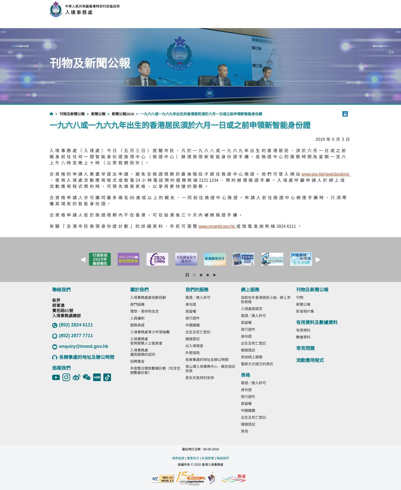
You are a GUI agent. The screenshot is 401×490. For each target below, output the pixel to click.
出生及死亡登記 (197, 332)
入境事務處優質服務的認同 (142, 352)
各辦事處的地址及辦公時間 (83, 357)
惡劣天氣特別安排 (199, 378)
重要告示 (193, 458)
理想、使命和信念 (144, 311)
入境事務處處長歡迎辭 (148, 297)
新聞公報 (98, 114)
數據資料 (303, 337)
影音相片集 (305, 311)
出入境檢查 (194, 346)
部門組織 (137, 304)
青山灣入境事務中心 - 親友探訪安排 (210, 368)
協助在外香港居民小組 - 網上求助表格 (266, 299)
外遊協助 (192, 353)
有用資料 (303, 330)
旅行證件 (192, 318)
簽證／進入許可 (197, 297)
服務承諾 (137, 325)
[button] (82, 259)
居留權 (190, 311)
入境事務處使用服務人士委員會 (146, 341)
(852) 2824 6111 (72, 325)
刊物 (299, 297)
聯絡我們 (223, 458)
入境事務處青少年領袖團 (150, 332)
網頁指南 (178, 458)
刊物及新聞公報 (72, 114)
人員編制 (137, 318)
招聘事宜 (137, 361)
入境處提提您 (251, 309)
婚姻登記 (192, 339)
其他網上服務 (251, 357)
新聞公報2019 (123, 114)
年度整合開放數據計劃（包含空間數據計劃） (155, 370)
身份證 (190, 304)
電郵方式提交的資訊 (257, 364)
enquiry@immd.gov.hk (80, 346)
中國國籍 (192, 325)
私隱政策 (208, 458)
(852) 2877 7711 (72, 336)
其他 (244, 431)
